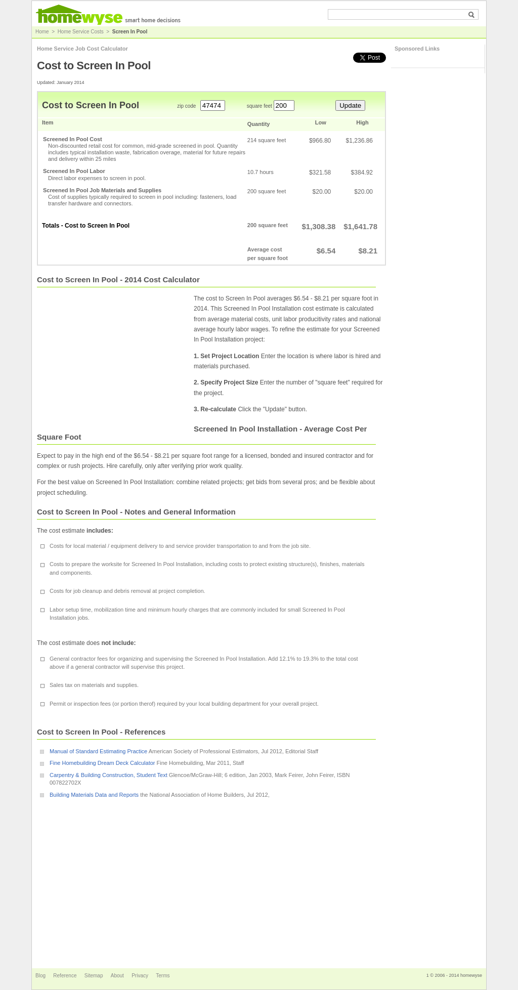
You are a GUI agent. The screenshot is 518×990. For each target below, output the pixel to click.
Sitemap (94, 975)
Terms (162, 975)
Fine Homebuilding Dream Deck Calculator (102, 763)
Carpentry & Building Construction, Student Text (108, 775)
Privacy (141, 975)
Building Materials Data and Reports (94, 795)
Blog (41, 975)
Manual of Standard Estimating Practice (98, 751)
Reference (65, 975)
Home (42, 31)
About (118, 975)
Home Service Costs (81, 31)
